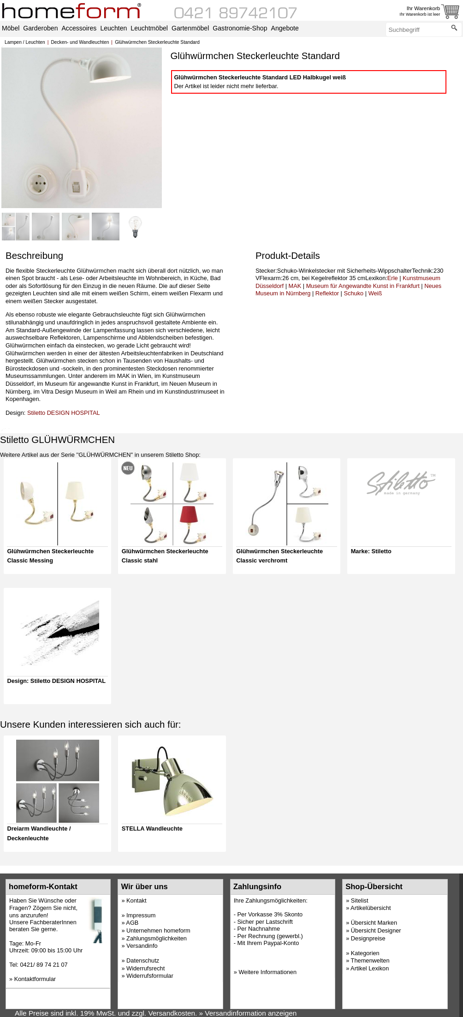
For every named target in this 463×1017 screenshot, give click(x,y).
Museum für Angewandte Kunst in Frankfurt (363, 285)
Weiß (375, 293)
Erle (392, 278)
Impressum (140, 915)
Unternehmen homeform (158, 930)
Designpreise (368, 938)
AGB (132, 922)
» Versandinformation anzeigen (248, 1013)
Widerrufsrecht (145, 968)
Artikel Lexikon (369, 968)
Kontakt (136, 900)
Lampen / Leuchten (25, 42)
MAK (295, 285)
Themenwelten (370, 960)
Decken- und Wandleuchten (80, 42)
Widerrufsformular (149, 975)
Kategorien (365, 953)
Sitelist (359, 900)
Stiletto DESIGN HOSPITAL (63, 412)
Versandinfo (142, 945)
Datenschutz (142, 960)
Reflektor (327, 293)
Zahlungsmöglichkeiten (156, 938)
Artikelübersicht (370, 907)
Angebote (285, 28)
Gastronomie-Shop (240, 28)
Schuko (354, 293)
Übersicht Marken (374, 922)
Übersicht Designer (376, 930)
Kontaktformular (35, 978)
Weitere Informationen (267, 972)
